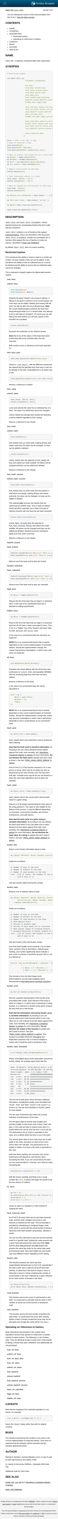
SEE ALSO (13, 50)
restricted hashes (12, 235)
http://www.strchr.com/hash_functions (35, 981)
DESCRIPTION (15, 34)
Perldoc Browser (43, 3)
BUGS (11, 44)
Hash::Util (9, 10)
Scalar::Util (9, 1482)
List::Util (18, 1482)
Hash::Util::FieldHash (30, 243)
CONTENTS (12, 22)
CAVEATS (13, 42)
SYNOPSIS (13, 31)
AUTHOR (13, 47)
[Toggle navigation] (4, 3)
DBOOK (32, 1501)
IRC (43, 1513)
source (16, 10)
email (14, 1504)
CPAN (21, 10)
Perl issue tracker (24, 1513)
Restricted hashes (20, 36)
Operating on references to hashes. (27, 39)
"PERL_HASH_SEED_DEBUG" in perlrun (25, 1034)
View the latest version (25, 17)
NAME (12, 28)
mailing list (36, 1513)
